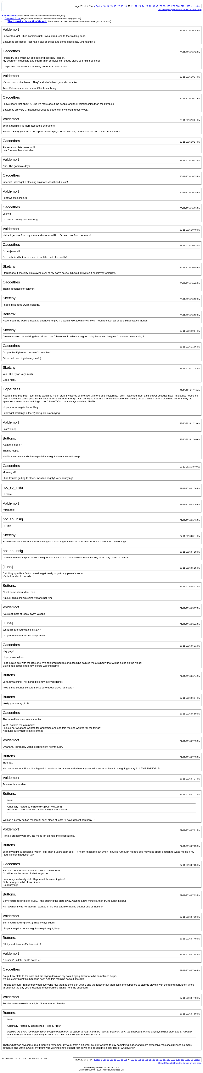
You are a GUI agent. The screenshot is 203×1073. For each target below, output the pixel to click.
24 (143, 6)
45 (157, 6)
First (97, 6)
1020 (187, 6)
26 (150, 6)
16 (115, 6)
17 (118, 6)
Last (197, 6)
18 (122, 6)
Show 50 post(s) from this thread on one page (179, 9)
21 (132, 6)
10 (104, 6)
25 (146, 6)
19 (125, 6)
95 (164, 6)
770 (182, 6)
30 (154, 6)
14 (108, 6)
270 (173, 6)
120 (168, 6)
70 (161, 6)
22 (136, 6)
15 (111, 6)
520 (177, 6)
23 (139, 6)
